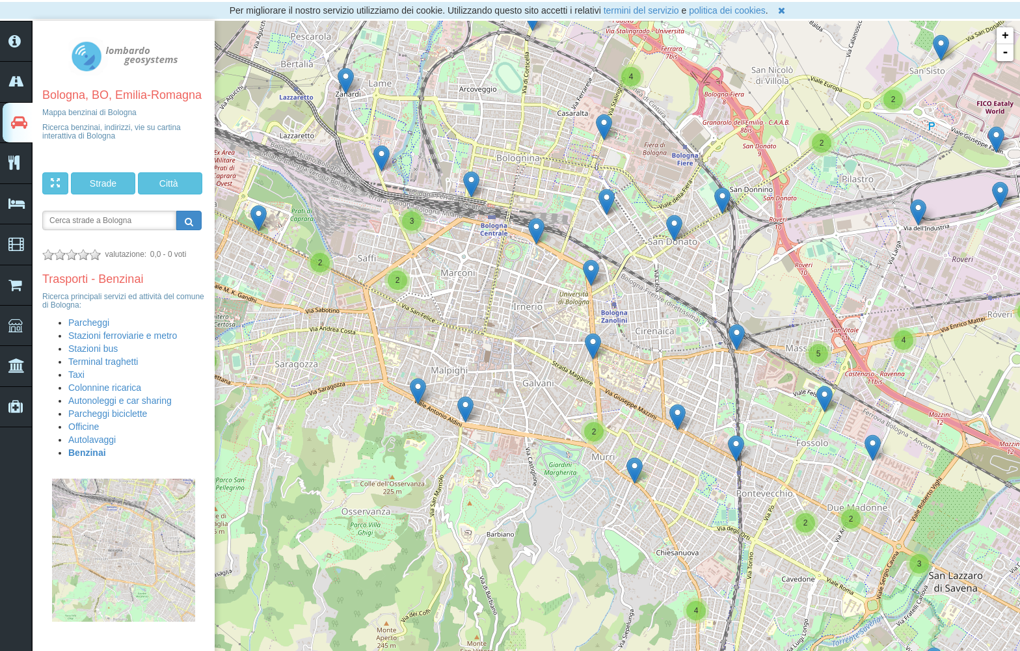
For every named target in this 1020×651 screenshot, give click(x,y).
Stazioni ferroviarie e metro (122, 335)
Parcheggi (88, 322)
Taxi (76, 374)
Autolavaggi (92, 439)
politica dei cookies (727, 10)
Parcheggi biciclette (107, 413)
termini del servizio (641, 10)
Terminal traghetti (103, 361)
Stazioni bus (93, 348)
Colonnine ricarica (104, 387)
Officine (83, 426)
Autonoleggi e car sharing (120, 400)
